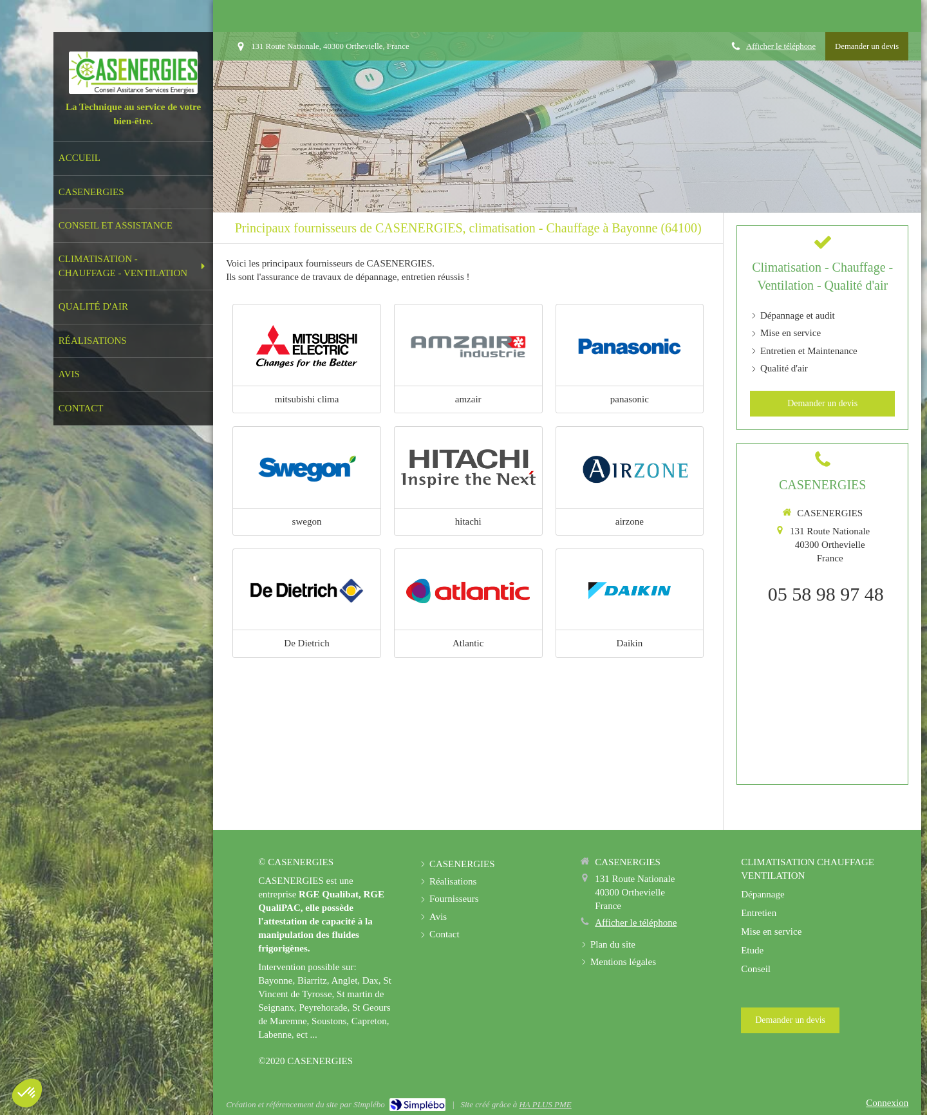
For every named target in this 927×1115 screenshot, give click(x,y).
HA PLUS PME (545, 1104)
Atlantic (468, 643)
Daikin (629, 643)
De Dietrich (306, 643)
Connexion (887, 1103)
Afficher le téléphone (781, 46)
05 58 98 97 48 (826, 593)
